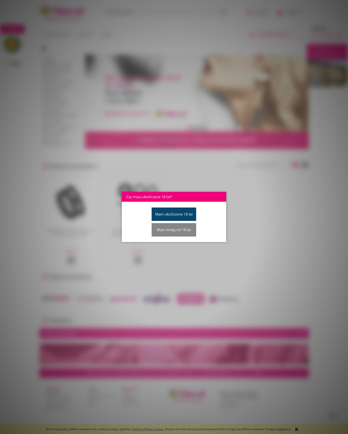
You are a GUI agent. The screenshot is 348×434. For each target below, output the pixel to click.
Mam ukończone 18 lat (174, 214)
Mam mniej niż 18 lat (174, 229)
